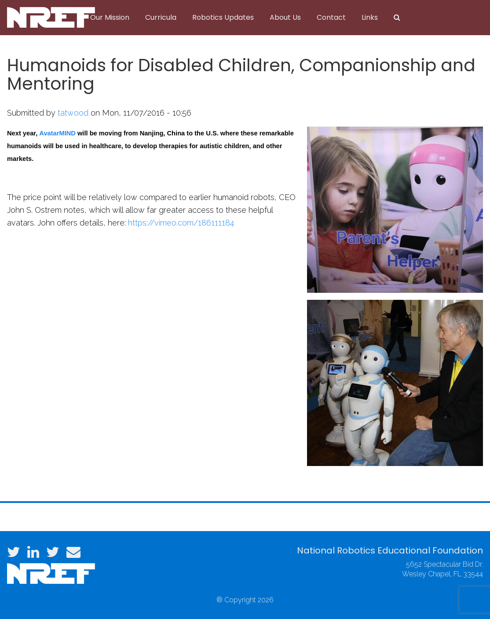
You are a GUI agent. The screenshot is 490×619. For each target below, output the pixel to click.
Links (370, 17)
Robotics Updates (223, 17)
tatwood (73, 112)
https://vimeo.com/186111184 (181, 222)
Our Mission (109, 17)
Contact (331, 17)
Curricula (160, 17)
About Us (285, 17)
